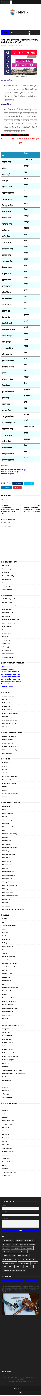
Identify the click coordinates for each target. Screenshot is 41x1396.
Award (4, 930)
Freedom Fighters (7, 744)
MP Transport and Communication (13, 910)
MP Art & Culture (7, 814)
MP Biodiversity (7, 821)
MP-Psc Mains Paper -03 (10, 678)
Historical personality (9, 747)
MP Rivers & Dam (7, 893)
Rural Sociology (7, 627)
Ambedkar (5, 1108)
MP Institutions (7, 859)
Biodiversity (6, 764)
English (4, 995)
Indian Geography (8, 1061)
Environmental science (9, 777)
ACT (3, 923)
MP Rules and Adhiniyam (10, 897)
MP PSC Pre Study (7, 668)
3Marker (4, 920)
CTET (4, 951)
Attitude (5, 1111)
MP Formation (6, 842)
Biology (4, 767)
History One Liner (7, 711)
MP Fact (4, 831)
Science (4, 631)
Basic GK (5, 933)
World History (6, 728)
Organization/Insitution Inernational (14, 1075)
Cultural (5, 700)
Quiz (3, 1085)
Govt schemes (7, 1037)
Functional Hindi (7, 1016)
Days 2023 (5, 1129)
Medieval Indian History (9, 721)
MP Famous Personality (9, 751)
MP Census (5, 824)
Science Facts (6, 634)
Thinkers (5, 584)
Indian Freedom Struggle (10, 714)
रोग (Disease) (6, 651)
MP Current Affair (7, 614)
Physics (4, 788)
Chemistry (5, 774)
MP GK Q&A (5, 811)
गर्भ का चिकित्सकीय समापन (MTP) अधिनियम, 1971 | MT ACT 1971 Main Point (20, 1283)
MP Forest (5, 838)
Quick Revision (6, 580)
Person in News (7, 754)
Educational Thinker (8, 992)
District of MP (6, 807)
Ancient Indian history (9, 697)
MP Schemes (6, 900)
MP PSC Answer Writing (9, 886)
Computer (5, 961)
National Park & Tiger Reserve (11, 577)
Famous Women (7, 741)
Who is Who (6, 587)
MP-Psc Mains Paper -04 (10, 680)
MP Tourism (24, 47)
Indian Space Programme (10, 784)
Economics (5, 985)
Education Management (10, 989)
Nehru (4, 1166)
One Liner (5, 1068)
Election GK (5, 1135)
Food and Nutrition (8, 781)
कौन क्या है (5, 648)
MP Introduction (7, 862)
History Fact (6, 707)
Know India (5, 573)
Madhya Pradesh (7, 670)
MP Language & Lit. (8, 873)
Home (5, 34)
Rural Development (8, 624)
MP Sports (5, 904)
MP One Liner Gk (7, 617)
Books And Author (8, 947)
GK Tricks (5, 1019)
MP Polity (5, 890)
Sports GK (5, 638)
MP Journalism (6, 866)
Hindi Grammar (7, 610)
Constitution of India (9, 968)
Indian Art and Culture (9, 1054)
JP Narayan (5, 1159)
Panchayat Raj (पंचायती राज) (11, 621)
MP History (5, 718)
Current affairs (7, 603)
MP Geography (7, 845)
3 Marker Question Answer (11, 683)
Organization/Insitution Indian (12, 1071)
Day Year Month (7, 978)
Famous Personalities (9, 737)
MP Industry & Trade (8, 855)
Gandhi (4, 1023)
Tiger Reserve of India (9, 1173)
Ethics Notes (6, 1139)
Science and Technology (10, 795)
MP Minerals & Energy (8, 876)
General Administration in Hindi (12, 607)
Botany (4, 770)
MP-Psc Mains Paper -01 (10, 673)
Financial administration (10, 1009)
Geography (5, 1030)
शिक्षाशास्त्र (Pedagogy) (9, 658)
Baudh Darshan (7, 937)
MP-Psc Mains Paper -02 (10, 675)
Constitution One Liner (9, 964)
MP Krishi (5, 869)
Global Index (6, 1033)
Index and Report (7, 570)
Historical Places (7, 704)
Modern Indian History (9, 724)
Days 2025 (5, 567)
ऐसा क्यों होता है (6, 645)
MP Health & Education (9, 849)
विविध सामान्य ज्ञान (7, 591)
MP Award (5, 818)
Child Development (8, 600)
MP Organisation (7, 883)
